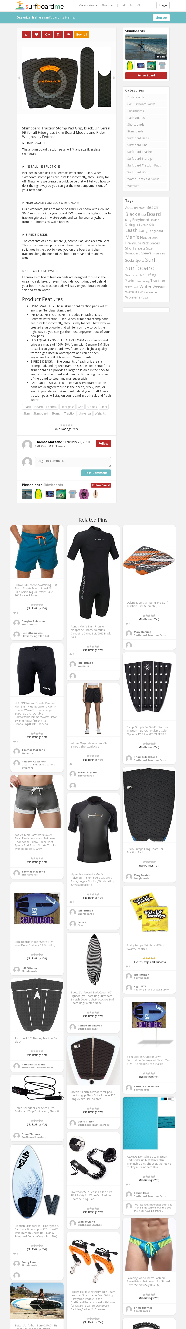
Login (163, 5)
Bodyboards (135, 97)
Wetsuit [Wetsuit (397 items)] (159, 286)
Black (27, 407)
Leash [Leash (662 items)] (131, 230)
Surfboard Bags (138, 138)
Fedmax (51, 407)
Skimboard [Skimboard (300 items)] (133, 253)
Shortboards (135, 124)
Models (92, 407)
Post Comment (96, 473)
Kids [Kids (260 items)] (152, 224)
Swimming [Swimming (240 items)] (142, 281)
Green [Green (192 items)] (144, 224)
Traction (69, 413)
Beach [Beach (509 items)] (152, 207)
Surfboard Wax (137, 172)
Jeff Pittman (85, 662)
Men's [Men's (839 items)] (132, 237)
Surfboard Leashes (140, 152)
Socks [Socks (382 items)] (130, 260)
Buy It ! (81, 34)
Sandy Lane (29, 1262)
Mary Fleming (142, 631)
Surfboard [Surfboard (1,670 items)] (140, 268)
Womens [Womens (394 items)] (132, 297)
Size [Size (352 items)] (149, 248)
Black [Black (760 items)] (131, 214)
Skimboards (53, 485)
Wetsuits (133, 186)
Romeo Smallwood (90, 1025)
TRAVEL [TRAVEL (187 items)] (129, 287)
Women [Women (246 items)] (154, 292)
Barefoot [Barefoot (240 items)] (139, 208)
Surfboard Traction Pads (144, 165)
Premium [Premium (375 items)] (133, 243)
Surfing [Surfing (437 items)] (149, 274)
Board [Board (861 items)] (154, 214)
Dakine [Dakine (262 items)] (154, 220)
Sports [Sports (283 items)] (139, 260)
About (107, 5)
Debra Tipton (86, 1121)
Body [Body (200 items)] (128, 220)
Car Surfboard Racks (141, 104)
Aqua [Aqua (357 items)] (129, 207)
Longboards (135, 111)
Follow (103, 443)
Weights (100, 413)
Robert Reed (141, 1192)
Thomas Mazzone (33, 749)
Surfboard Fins (137, 145)
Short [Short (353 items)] (129, 248)
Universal (85, 413)
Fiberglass (67, 407)
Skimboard (40, 413)
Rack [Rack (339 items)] (145, 243)
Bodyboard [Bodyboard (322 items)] (140, 220)
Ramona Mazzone (33, 1064)
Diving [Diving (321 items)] (130, 224)
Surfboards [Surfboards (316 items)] (133, 275)
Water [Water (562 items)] (145, 286)
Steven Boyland (88, 772)
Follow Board (101, 485)
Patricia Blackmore (146, 1086)
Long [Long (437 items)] (143, 230)
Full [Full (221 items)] (138, 225)
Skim (26, 413)
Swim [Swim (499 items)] (130, 280)
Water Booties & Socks (143, 179)
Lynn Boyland (86, 1221)
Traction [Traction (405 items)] (157, 280)
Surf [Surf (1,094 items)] (150, 259)
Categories (88, 5)
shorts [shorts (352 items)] (140, 248)
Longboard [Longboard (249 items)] (156, 231)
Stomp (56, 413)
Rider (103, 407)
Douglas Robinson (33, 621)
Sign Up (161, 18)
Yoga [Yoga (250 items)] (144, 297)
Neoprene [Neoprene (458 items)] (149, 237)
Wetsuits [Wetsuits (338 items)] (132, 292)
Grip (80, 407)
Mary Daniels (142, 875)
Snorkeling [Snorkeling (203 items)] (158, 253)
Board (38, 407)
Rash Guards (136, 118)
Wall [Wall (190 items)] (136, 287)
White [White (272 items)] (144, 292)
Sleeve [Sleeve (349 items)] (146, 253)
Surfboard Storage (140, 158)
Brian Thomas (31, 1134)
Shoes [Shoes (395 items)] (155, 243)
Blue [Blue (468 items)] (142, 214)
